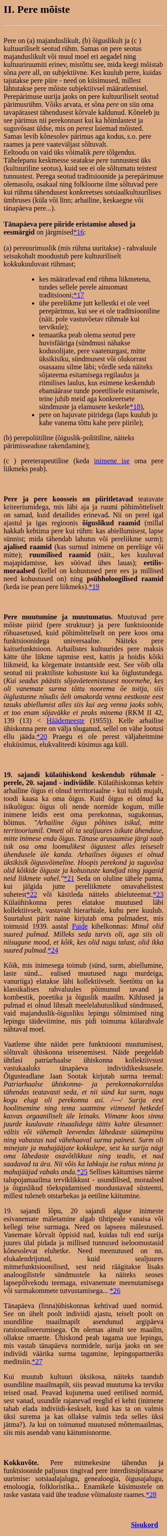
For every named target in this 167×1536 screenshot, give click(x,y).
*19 (93, 586)
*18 (135, 406)
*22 (32, 894)
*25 (82, 1172)
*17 (78, 295)
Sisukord (144, 1524)
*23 (158, 894)
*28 (151, 1494)
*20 (41, 736)
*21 (69, 878)
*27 (37, 1361)
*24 (53, 950)
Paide (80, 926)
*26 (115, 1290)
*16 (78, 232)
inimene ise (112, 461)
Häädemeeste (65, 720)
